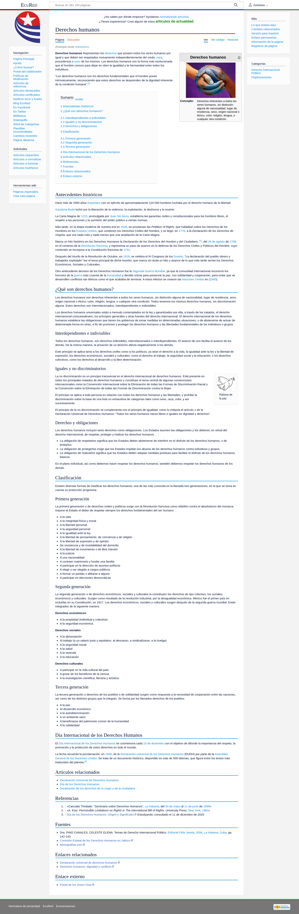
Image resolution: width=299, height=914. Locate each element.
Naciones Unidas (193, 279)
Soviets (178, 256)
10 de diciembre (153, 743)
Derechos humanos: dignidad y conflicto (85, 866)
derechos (111, 53)
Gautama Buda (65, 209)
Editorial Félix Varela (181, 832)
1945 (213, 279)
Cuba (223, 832)
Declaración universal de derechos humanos (88, 862)
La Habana (152, 806)
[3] (85, 761)
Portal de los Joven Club (75, 884)
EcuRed (29, 5)
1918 (126, 256)
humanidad (114, 275)
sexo (77, 61)
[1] (89, 83)
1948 (108, 754)
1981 (205, 810)
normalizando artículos (174, 16)
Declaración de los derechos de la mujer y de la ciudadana (97, 788)
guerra (78, 275)
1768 (233, 241)
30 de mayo (172, 806)
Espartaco (94, 202)
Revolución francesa (94, 245)
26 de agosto (216, 241)
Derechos (81, 46)
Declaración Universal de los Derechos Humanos (152, 754)
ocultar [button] (79, 99)
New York (194, 810)
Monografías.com (71, 844)
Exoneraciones (65, 906)
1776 (182, 230)
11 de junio (191, 806)
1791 (127, 249)
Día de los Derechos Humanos (79, 784)
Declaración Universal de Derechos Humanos (89, 780)
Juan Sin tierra (119, 216)
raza (159, 57)
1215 (84, 216)
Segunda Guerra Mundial (149, 271)
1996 (206, 806)
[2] (200, 241)
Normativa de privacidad (24, 906)
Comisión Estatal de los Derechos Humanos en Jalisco (95, 840)
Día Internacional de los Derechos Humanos (87, 743)
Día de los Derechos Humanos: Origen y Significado (100, 814)
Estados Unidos (86, 230)
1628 (124, 226)
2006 (199, 832)
